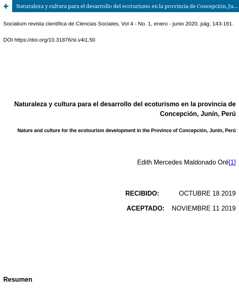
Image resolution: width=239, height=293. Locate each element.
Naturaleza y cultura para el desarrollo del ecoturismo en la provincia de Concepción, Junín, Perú (127, 6)
